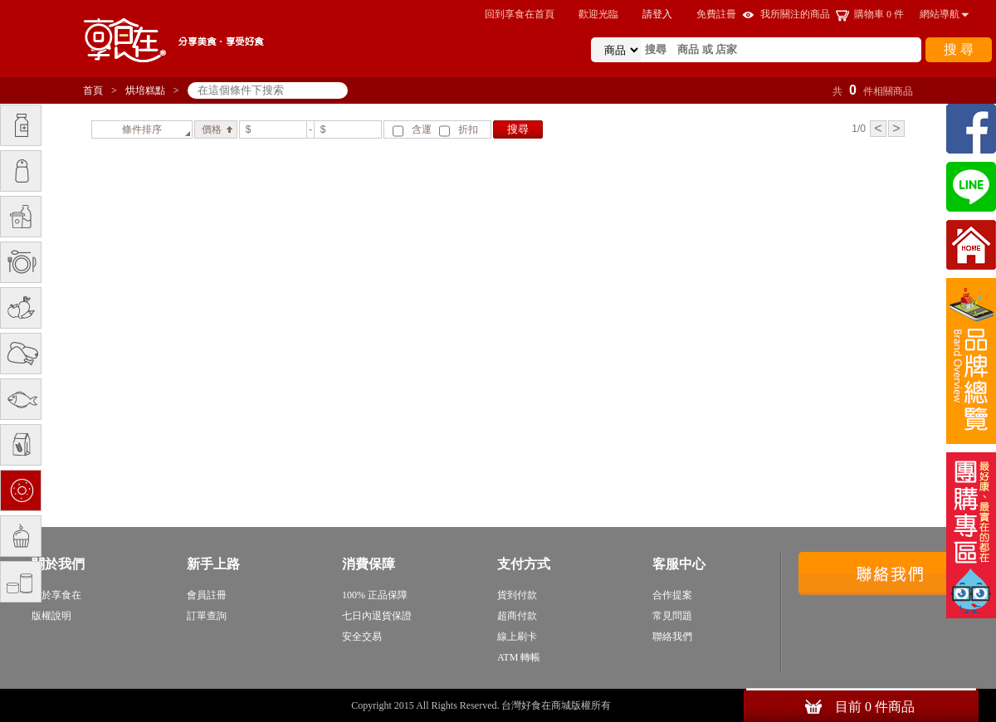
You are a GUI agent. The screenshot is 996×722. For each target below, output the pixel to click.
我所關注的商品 (795, 14)
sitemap (629, 705)
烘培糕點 (145, 90)
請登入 (657, 14)
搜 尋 (959, 49)
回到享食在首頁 (519, 14)
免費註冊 (716, 14)
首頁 (93, 90)
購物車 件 (879, 14)
